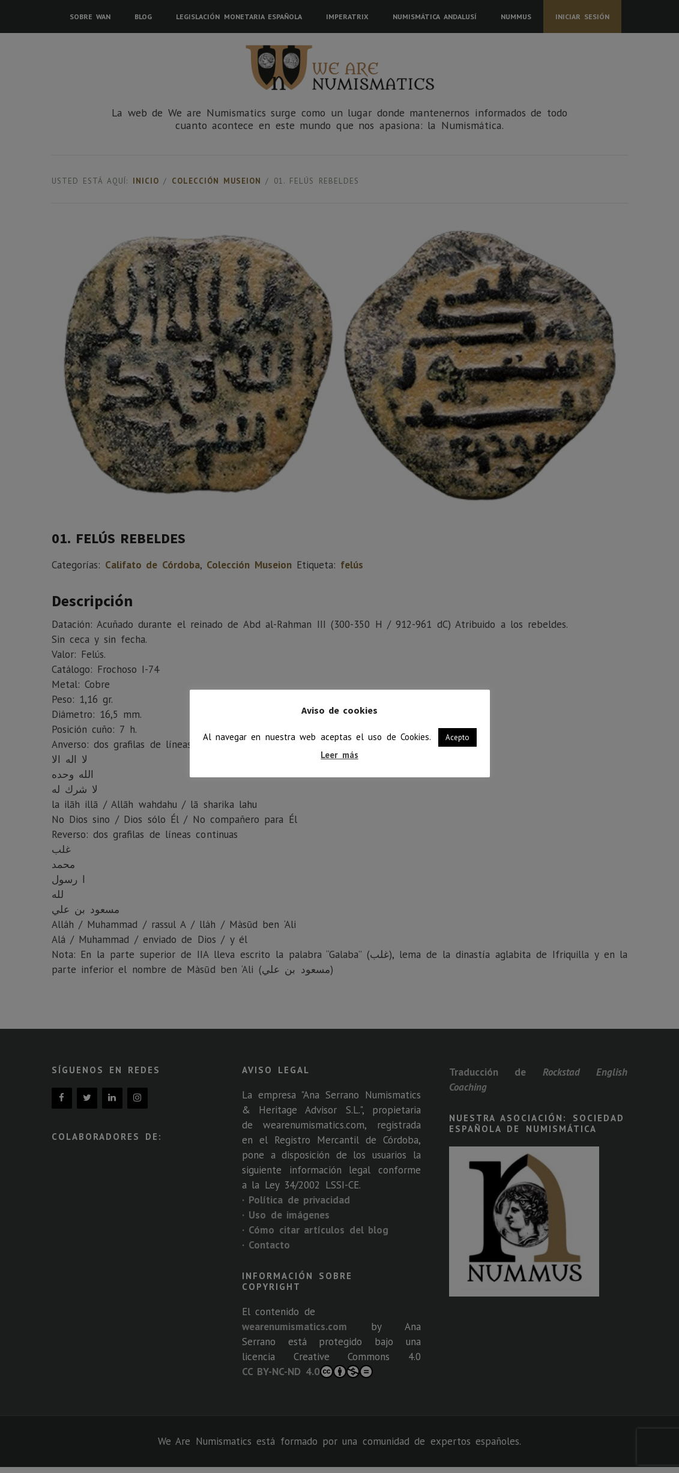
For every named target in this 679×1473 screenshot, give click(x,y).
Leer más (339, 755)
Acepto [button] (457, 737)
